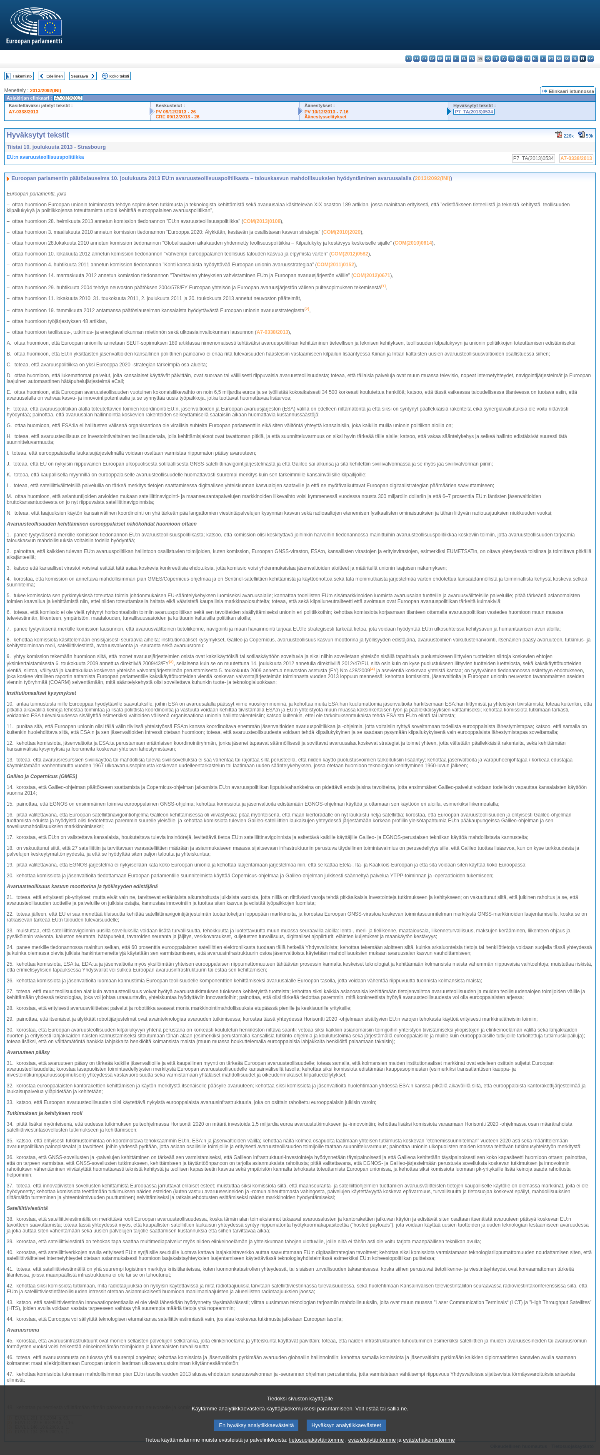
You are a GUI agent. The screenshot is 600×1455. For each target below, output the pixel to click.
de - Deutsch (440, 58)
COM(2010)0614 (413, 243)
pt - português (551, 58)
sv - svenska (591, 58)
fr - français (472, 58)
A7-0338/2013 (23, 111)
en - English (464, 58)
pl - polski (543, 58)
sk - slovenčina (567, 58)
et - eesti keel (448, 58)
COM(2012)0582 (349, 254)
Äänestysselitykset (326, 116)
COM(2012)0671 (371, 275)
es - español (416, 58)
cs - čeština (424, 58)
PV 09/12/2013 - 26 (176, 111)
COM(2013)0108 (261, 221)
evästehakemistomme (429, 1448)
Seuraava (79, 76)
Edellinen (54, 76)
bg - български (408, 58)
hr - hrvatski (488, 58)
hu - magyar (519, 58)
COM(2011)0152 (335, 265)
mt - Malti (527, 58)
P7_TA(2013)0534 (474, 111)
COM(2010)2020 (341, 232)
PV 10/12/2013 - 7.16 (327, 111)
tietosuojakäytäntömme (316, 1448)
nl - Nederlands (535, 58)
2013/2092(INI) (45, 90)
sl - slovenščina (575, 58)
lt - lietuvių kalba (511, 58)
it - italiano (495, 58)
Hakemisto (22, 76)
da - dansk (432, 58)
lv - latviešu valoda (503, 58)
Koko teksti (119, 76)
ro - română (559, 58)
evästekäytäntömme (372, 1448)
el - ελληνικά (456, 58)
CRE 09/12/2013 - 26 (178, 116)
